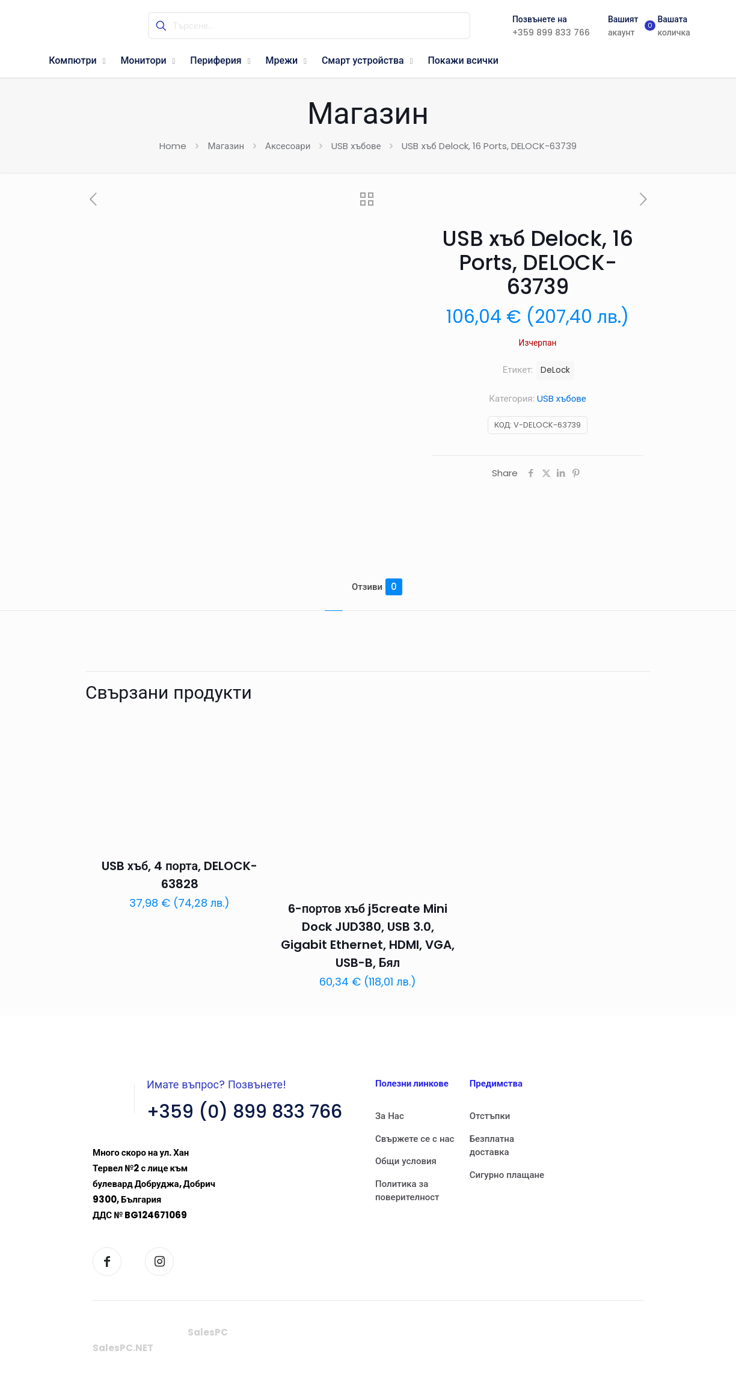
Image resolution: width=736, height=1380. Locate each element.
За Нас (389, 1115)
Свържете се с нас (414, 1138)
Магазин (225, 146)
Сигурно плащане (507, 1174)
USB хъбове (356, 146)
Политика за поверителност (407, 1190)
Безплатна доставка (492, 1145)
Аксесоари (287, 146)
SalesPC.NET (123, 1348)
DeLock (555, 370)
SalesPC (208, 1332)
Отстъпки (490, 1115)
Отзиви (377, 586)
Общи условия (406, 1161)
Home (172, 146)
